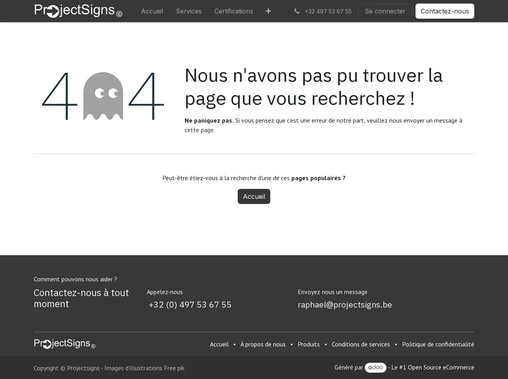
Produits (309, 344)
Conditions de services (361, 344)
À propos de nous (263, 344)
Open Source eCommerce (441, 367)
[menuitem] (152, 11)
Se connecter (385, 11)
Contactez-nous (445, 11)
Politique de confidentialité (438, 344)
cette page (199, 130)
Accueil (254, 196)
